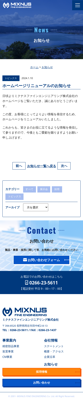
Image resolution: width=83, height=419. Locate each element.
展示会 (44, 189)
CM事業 (7, 357)
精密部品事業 (10, 346)
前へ (19, 166)
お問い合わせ (41, 382)
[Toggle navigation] (77, 5)
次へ (64, 166)
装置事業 (8, 351)
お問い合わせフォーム (41, 260)
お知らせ (47, 67)
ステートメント (54, 346)
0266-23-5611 (41, 282)
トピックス (11, 78)
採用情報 (41, 372)
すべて (29, 189)
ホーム (34, 67)
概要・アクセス (54, 351)
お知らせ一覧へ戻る (41, 166)
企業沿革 (49, 357)
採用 (56, 189)
